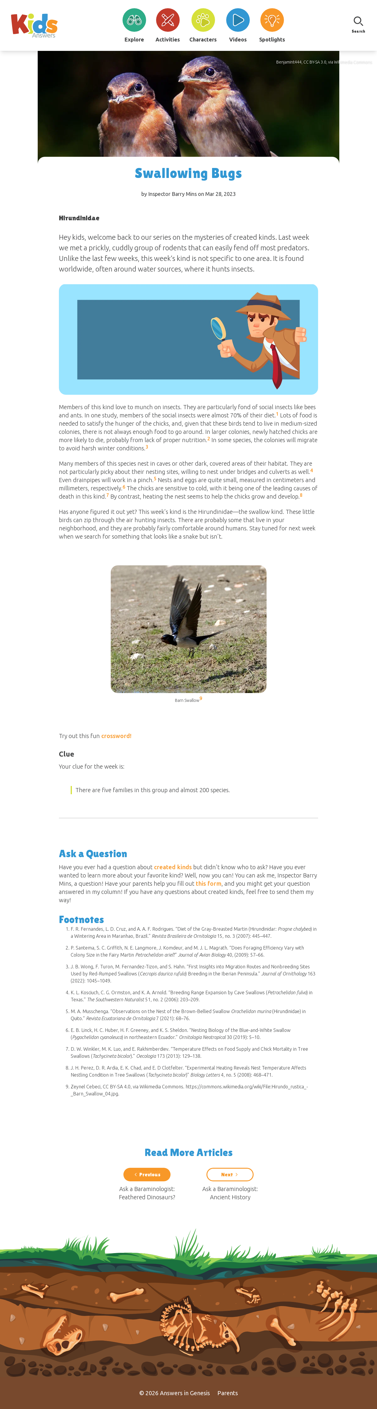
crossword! (116, 735)
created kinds (173, 867)
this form (208, 883)
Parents (227, 1393)
